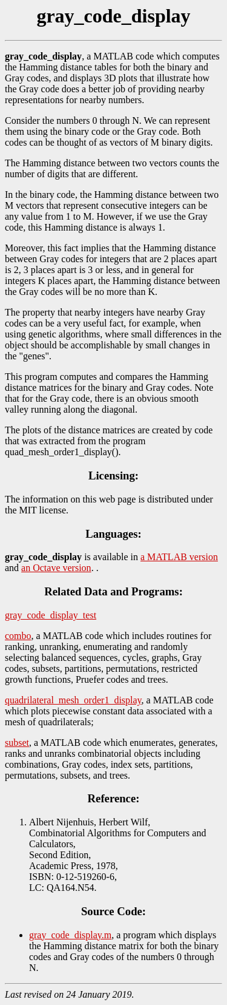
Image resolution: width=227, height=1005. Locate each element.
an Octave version (56, 568)
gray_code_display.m (70, 935)
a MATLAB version (179, 557)
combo (18, 636)
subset (17, 742)
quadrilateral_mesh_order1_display (73, 700)
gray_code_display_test (50, 615)
